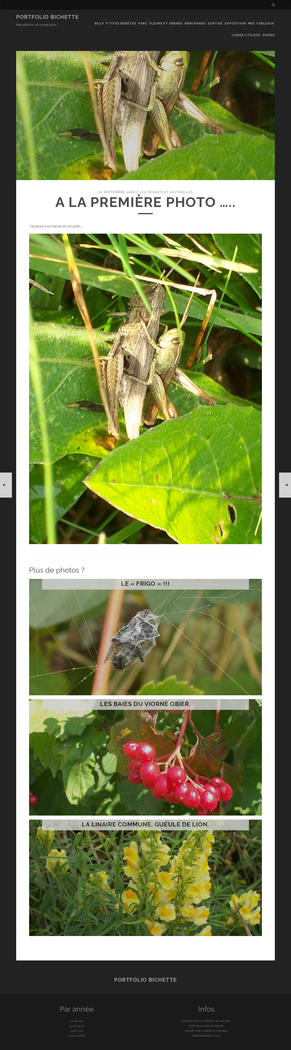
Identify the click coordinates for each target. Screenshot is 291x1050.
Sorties (215, 17)
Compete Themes (215, 1014)
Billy (99, 17)
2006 (72, 1019)
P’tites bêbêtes (122, 17)
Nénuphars (195, 17)
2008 (73, 1009)
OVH (217, 1019)
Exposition (236, 17)
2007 (73, 1014)
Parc (143, 17)
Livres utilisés (246, 22)
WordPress (214, 1009)
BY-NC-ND (223, 1004)
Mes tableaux (261, 17)
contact (138, 1045)
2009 (74, 1004)
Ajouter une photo (165, 1045)
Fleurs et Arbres (166, 17)
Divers (269, 22)
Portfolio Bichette (47, 17)
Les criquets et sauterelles (166, 176)
